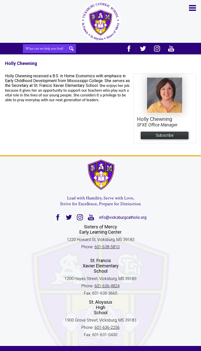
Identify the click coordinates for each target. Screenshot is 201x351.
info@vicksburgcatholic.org (122, 217)
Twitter (143, 49)
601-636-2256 (107, 327)
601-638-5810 (107, 246)
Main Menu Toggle (192, 8)
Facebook (129, 49)
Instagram (157, 49)
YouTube (171, 49)
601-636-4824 (107, 286)
